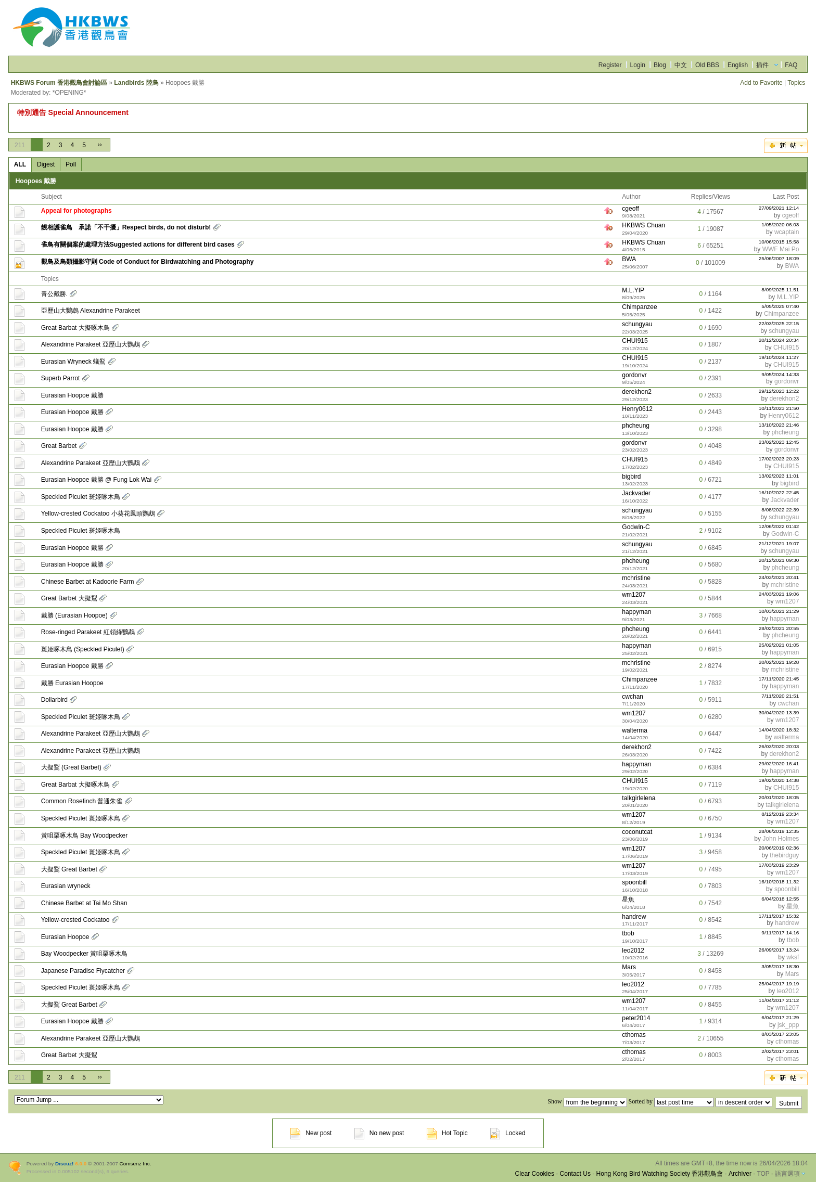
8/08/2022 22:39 (780, 509)
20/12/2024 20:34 (779, 340)
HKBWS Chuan (643, 225)
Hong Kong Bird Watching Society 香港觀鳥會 (659, 1173)
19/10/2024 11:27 (779, 357)
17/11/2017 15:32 (779, 916)
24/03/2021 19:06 (779, 594)
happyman (636, 611)
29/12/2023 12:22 (779, 391)
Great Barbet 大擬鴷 (69, 598)
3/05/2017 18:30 (780, 966)
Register (610, 65)
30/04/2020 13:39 (779, 712)
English (738, 65)
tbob (628, 933)
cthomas (633, 1034)
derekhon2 (637, 391)
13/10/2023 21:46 (779, 425)
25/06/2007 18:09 (779, 258)
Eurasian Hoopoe (65, 937)
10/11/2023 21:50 (779, 408)
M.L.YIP (633, 290)
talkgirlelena (638, 798)
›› (100, 144)
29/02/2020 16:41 (779, 763)
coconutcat (637, 832)
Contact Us (575, 1173)
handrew (634, 916)
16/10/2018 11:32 (779, 881)
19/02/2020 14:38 (779, 780)
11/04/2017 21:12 (779, 1000)
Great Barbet (59, 445)
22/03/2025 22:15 (779, 323)
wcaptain (786, 232)
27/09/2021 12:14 (779, 208)
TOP (763, 1173)
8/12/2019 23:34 (780, 814)
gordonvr (634, 375)
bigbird (631, 476)
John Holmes (780, 838)
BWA (629, 259)
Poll (71, 164)
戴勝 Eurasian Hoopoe (72, 683)
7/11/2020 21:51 (780, 696)
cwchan (632, 696)
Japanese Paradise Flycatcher (83, 970)
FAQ (791, 65)
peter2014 (636, 1018)
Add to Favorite (761, 82)
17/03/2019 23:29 (779, 865)
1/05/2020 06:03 (780, 224)
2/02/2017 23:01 (780, 1051)
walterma (634, 730)
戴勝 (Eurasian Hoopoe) (74, 615)
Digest (46, 164)
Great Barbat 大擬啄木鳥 (75, 327)
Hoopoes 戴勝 (36, 181)
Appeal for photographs (76, 210)
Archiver (740, 1173)
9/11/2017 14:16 (780, 932)
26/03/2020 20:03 (779, 746)
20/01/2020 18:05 (779, 797)
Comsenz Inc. (135, 1163)
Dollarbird (54, 699)
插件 (762, 65)
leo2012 (633, 950)
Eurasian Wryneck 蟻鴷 (73, 361)
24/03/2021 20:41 (779, 577)
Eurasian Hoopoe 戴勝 (72, 395)
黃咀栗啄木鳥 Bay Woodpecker (84, 835)
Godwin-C (635, 527)
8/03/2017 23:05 (780, 1034)
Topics (796, 82)
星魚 (628, 899)
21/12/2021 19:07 (779, 543)
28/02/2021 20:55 (779, 628)
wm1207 (633, 594)
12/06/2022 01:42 (779, 526)
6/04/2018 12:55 (780, 899)
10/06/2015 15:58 (779, 242)
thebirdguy (784, 855)
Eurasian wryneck (66, 886)
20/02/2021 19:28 (779, 662)
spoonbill (634, 882)
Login (637, 65)
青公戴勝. (54, 294)
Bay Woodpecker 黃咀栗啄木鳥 (84, 953)
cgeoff (630, 208)
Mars (629, 967)
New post (311, 1133)
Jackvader (636, 493)
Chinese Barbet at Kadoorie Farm (87, 581)
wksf (792, 957)
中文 (680, 65)
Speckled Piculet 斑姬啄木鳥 (80, 496)
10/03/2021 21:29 (779, 611)
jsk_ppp (788, 1025)
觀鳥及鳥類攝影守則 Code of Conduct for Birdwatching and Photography (147, 261)
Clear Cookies (534, 1173)
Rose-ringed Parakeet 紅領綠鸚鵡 (88, 632)
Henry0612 (637, 409)
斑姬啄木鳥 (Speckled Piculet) (82, 649)
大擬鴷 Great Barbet (69, 869)
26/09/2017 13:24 (779, 950)
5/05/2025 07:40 (780, 306)
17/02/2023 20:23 (779, 458)
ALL (20, 164)
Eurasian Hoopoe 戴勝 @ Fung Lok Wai (96, 479)
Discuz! (64, 1163)
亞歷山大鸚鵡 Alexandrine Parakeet (90, 310)
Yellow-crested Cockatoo (75, 919)
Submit (788, 1103)
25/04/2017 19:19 (779, 983)
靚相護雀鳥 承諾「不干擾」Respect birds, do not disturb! (126, 227)
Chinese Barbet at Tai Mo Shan (84, 903)
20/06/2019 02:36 (779, 848)
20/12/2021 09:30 (779, 560)
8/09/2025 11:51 (780, 289)
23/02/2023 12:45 (779, 442)
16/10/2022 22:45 (779, 492)
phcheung (635, 425)
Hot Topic (447, 1133)
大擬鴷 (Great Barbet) (71, 767)
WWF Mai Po (780, 249)
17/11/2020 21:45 (779, 679)
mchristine (636, 578)
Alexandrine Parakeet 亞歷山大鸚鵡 (90, 344)
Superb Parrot (60, 378)
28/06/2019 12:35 (779, 831)
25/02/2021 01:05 (779, 645)
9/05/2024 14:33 (780, 374)
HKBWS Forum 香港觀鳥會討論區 (59, 82)
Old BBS (707, 65)
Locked (508, 1133)
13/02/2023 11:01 (779, 476)
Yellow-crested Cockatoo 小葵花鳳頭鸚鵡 (98, 513)
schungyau (637, 324)
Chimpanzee (639, 307)
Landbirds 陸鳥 (136, 82)
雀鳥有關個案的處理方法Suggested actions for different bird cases (138, 244)
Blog (660, 65)
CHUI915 (634, 340)
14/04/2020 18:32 (779, 730)
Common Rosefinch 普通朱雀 (82, 801)
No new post (379, 1133)
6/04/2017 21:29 (780, 1017)
